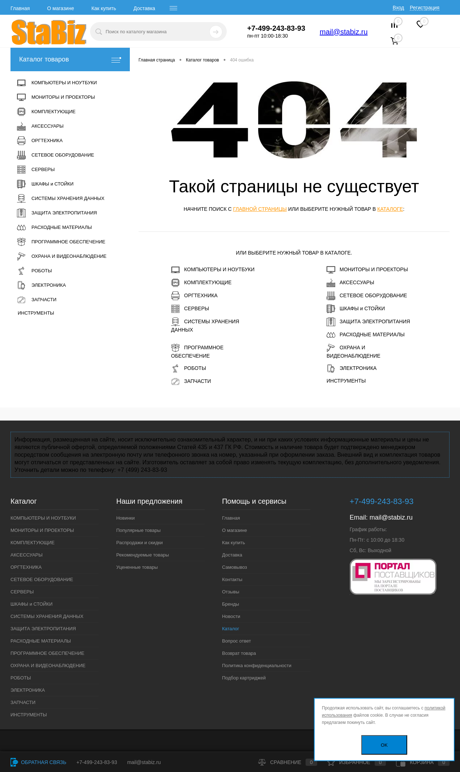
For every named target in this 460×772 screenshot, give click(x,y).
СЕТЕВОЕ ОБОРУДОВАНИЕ (367, 295)
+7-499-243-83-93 (96, 762)
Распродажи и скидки (139, 542)
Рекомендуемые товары (142, 555)
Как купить (103, 8)
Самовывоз (234, 567)
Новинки (125, 518)
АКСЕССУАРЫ (350, 282)
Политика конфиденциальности (256, 665)
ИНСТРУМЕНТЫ (346, 381)
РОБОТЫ (188, 368)
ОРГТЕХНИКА (194, 295)
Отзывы (230, 591)
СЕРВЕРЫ (190, 308)
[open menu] (173, 8)
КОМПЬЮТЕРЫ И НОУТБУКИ (213, 269)
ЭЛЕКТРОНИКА (351, 368)
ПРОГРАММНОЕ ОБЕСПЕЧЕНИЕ (197, 351)
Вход (398, 7)
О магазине (60, 8)
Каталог (230, 628)
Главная (20, 8)
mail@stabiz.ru (344, 32)
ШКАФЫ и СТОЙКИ (356, 308)
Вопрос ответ (236, 641)
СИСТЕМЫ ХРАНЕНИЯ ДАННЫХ (205, 325)
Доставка (144, 8)
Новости (231, 616)
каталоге (390, 209)
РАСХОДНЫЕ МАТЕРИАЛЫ (366, 334)
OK (384, 745)
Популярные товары (138, 530)
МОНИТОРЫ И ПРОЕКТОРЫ (367, 269)
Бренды (230, 604)
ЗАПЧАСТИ (191, 381)
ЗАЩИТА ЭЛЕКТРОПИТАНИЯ (368, 321)
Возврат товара (239, 653)
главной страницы (259, 209)
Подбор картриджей (244, 678)
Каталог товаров (70, 59)
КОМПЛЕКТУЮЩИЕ (201, 282)
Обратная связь (38, 762)
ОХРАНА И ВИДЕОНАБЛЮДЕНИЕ (353, 351)
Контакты (232, 579)
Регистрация (424, 7)
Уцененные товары (137, 567)
